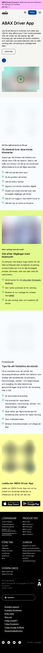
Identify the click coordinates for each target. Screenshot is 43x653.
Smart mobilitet (7, 522)
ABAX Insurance (27, 524)
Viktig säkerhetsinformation (31, 551)
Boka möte (9, 614)
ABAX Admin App (7, 571)
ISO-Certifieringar (28, 556)
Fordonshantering (8, 524)
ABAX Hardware (27, 534)
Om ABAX (5, 546)
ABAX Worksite (27, 527)
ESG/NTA (25, 558)
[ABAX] (5, 12)
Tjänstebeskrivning (28, 561)
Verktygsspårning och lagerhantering (9, 534)
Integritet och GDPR (29, 546)
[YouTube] (14, 642)
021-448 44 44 (8, 581)
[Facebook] (3, 642)
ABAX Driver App (7, 574)
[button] (32, 597)
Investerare (5, 553)
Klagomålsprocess (28, 553)
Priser (32, 12)
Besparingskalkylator (14, 631)
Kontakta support (12, 607)
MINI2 (11, 295)
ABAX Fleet (26, 522)
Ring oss (8, 617)
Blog (3, 558)
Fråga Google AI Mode (14, 627)
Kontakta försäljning (13, 610)
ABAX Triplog (26, 532)
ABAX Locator (27, 529)
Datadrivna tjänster (8, 527)
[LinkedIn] (8, 642)
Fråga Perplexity (12, 624)
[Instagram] (19, 642)
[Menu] (39, 12)
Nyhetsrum (5, 556)
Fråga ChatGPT (11, 621)
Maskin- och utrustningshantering (8, 530)
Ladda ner (9, 51)
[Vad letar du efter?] (25, 12)
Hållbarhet (5, 548)
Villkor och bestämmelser (31, 548)
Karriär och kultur (7, 551)
